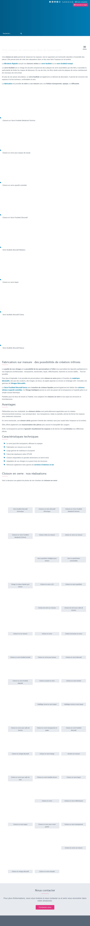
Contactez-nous (45, 907)
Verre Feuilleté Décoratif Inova (15, 387)
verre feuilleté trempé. (65, 63)
